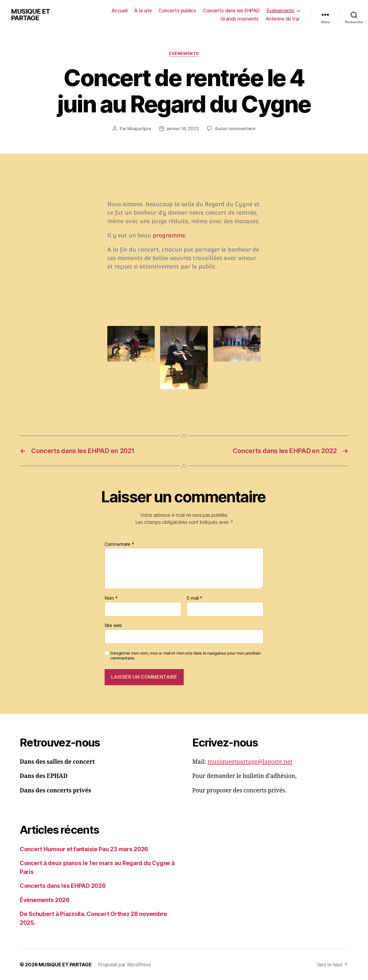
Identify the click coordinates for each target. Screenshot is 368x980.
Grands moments (239, 19)
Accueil (119, 10)
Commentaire (119, 544)
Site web (113, 625)
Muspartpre (139, 128)
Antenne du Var (283, 19)
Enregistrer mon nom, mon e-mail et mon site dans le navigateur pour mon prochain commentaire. (185, 656)
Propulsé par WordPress (124, 964)
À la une (143, 10)
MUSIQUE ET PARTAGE (30, 14)
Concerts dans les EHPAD (231, 10)
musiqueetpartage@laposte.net (250, 762)
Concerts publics (177, 10)
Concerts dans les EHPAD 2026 (62, 885)
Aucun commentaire (235, 128)
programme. (169, 235)
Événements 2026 (45, 900)
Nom (111, 598)
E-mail (194, 598)
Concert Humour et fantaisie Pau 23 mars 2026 (84, 849)
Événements (280, 10)
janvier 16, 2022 (183, 128)
